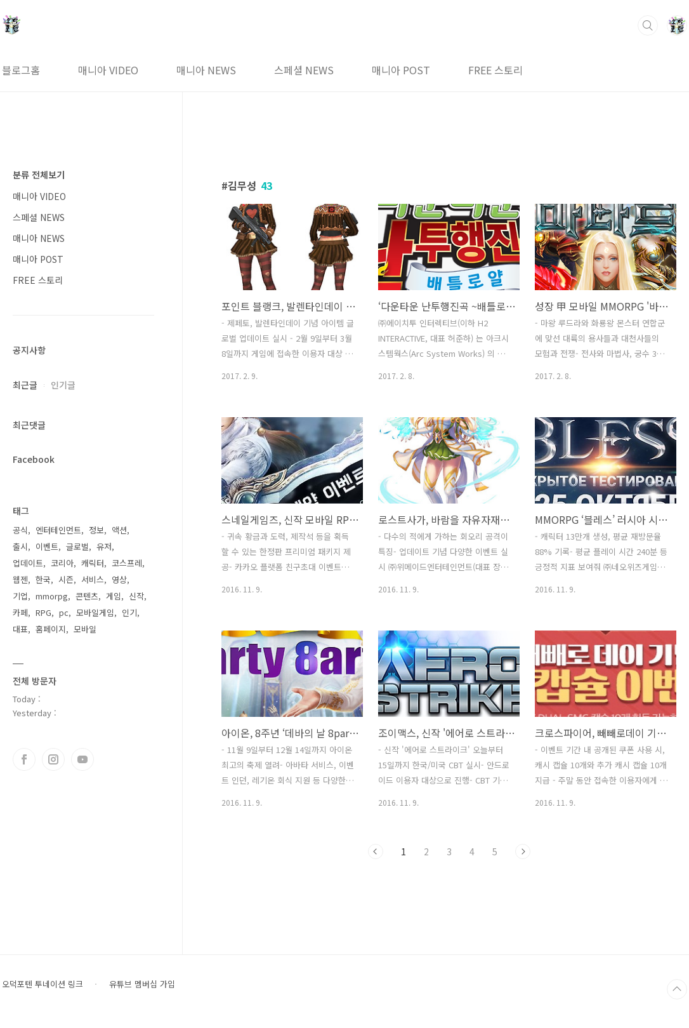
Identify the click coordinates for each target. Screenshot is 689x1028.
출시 (20, 546)
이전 (375, 851)
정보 (96, 530)
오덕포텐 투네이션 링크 (42, 984)
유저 (104, 546)
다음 (522, 851)
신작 (136, 596)
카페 (20, 612)
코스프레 (127, 563)
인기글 (63, 384)
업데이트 (28, 563)
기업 (20, 596)
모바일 (85, 629)
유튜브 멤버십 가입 (142, 984)
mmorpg (52, 596)
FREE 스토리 (495, 69)
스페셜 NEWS (304, 69)
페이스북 (24, 759)
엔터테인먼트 (58, 530)
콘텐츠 (86, 596)
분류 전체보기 (39, 174)
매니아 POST (401, 69)
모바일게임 (95, 612)
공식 (20, 530)
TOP (677, 989)
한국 (43, 579)
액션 (119, 530)
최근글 (25, 384)
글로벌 (77, 546)
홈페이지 (51, 629)
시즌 (66, 579)
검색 (647, 25)
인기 (129, 612)
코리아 (62, 563)
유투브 (82, 759)
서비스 (92, 579)
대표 (20, 629)
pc (64, 612)
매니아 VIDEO (108, 69)
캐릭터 (92, 563)
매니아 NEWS (206, 69)
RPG (43, 612)
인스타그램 (53, 759)
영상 (119, 579)
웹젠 (20, 579)
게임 (113, 596)
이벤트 (47, 546)
